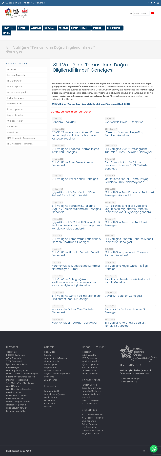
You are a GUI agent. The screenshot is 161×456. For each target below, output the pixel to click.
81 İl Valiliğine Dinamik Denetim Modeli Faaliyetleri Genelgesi (129, 240)
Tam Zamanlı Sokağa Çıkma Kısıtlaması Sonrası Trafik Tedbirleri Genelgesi (127, 165)
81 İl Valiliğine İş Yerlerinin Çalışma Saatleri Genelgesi (126, 254)
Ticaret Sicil (11, 351)
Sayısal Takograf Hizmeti (18, 401)
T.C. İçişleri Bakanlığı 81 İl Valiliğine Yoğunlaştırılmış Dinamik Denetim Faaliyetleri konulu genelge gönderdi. (128, 209)
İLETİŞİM (6, 33)
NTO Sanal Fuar (89, 403)
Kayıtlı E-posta (13, 392)
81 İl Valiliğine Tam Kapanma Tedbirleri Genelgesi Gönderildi (129, 194)
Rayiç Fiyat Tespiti (14, 398)
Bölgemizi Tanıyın (90, 433)
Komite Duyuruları (90, 361)
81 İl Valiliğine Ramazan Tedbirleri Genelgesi (126, 224)
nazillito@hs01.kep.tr (130, 381)
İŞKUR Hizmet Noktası (16, 364)
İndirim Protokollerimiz (17, 379)
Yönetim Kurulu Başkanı (55, 358)
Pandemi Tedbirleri (64, 122)
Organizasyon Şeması (54, 394)
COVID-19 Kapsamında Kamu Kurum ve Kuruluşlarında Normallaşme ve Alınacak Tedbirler (75, 135)
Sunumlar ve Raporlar (92, 430)
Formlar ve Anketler (16, 411)
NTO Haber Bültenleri (92, 414)
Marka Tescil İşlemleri (16, 395)
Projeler (48, 355)
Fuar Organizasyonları (17, 370)
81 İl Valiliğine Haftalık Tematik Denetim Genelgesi (76, 254)
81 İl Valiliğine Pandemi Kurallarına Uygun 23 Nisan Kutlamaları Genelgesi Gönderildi (76, 209)
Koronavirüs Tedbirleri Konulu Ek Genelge (125, 310)
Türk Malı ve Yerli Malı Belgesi (20, 383)
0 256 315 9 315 (131, 365)
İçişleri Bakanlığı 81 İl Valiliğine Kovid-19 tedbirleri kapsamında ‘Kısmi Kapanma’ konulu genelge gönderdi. (77, 225)
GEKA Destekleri (14, 358)
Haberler (11, 69)
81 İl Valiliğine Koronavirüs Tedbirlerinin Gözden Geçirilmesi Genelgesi (76, 240)
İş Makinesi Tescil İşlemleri (18, 389)
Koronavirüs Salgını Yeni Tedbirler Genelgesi (73, 310)
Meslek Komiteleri (52, 370)
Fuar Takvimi (88, 397)
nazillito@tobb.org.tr (35, 2)
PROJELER (63, 28)
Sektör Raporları (90, 424)
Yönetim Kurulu (51, 361)
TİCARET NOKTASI (80, 28)
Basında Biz (12, 132)
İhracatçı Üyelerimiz (91, 391)
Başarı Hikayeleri (15, 115)
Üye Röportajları (15, 120)
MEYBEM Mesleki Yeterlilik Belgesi (22, 373)
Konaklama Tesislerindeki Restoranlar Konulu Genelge (128, 280)
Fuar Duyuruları (14, 103)
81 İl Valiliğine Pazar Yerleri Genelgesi (75, 179)
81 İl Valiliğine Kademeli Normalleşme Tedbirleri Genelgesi (75, 150)
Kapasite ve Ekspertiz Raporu (20, 376)
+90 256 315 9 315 (13, 2)
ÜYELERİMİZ (36, 28)
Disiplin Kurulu (50, 367)
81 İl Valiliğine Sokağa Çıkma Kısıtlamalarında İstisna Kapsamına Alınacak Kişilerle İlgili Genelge (75, 282)
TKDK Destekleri (14, 361)
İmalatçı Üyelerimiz (91, 394)
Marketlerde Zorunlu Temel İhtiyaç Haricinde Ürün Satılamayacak (126, 180)
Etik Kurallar (50, 400)
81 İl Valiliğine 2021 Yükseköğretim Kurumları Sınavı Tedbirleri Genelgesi (128, 150)
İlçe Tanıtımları (89, 427)
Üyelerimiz (49, 376)
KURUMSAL (50, 28)
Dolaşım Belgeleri (90, 400)
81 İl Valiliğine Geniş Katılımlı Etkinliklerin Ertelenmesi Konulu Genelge (76, 297)
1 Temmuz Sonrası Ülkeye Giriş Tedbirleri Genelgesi (124, 134)
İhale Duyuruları (14, 109)
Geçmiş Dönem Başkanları (57, 373)
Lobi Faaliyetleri (14, 86)
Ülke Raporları (89, 421)
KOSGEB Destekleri (15, 355)
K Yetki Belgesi (13, 367)
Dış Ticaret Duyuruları (17, 92)
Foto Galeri (12, 126)
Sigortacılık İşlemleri (16, 404)
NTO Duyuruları (14, 80)
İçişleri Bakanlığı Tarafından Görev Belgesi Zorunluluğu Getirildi (74, 194)
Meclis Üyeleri (50, 364)
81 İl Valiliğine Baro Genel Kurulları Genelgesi (73, 164)
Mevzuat (48, 406)
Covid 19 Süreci (13, 386)
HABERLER (98, 28)
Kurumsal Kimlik (51, 391)
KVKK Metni (49, 403)
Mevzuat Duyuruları (16, 75)
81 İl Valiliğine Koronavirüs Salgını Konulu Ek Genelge (125, 324)
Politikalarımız (51, 397)
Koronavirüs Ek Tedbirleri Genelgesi (74, 322)
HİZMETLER (9, 28)
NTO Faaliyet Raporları (93, 417)
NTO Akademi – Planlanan (20, 143)
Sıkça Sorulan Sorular (16, 407)
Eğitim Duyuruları (15, 98)
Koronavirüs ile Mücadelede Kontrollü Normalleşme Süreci (76, 267)
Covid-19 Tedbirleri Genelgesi (123, 296)
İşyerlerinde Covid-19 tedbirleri (124, 122)
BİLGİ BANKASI (114, 28)
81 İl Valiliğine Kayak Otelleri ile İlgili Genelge (126, 267)
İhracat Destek (89, 384)
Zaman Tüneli (50, 379)
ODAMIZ (23, 28)
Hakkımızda (49, 351)
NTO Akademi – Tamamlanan (21, 138)
